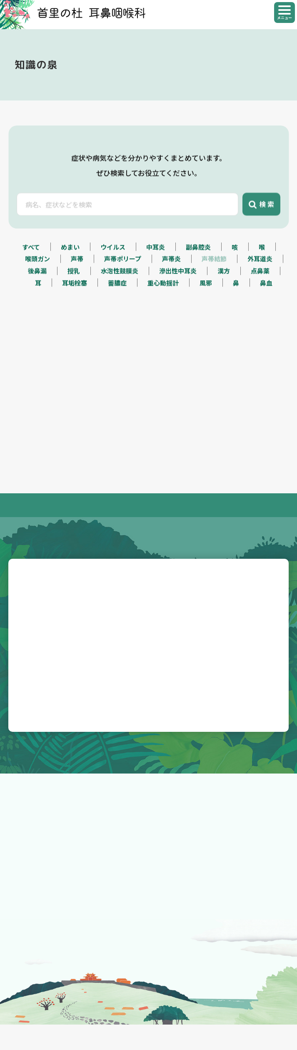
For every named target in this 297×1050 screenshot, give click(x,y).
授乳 (73, 274)
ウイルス (112, 250)
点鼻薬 (260, 274)
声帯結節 (214, 262)
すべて (31, 250)
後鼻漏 (37, 274)
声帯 (77, 262)
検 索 (261, 212)
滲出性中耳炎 (178, 274)
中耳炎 (155, 250)
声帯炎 (171, 262)
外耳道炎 (259, 262)
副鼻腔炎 (198, 250)
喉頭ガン (37, 262)
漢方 (223, 274)
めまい (70, 250)
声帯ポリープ (122, 262)
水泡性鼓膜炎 (119, 274)
